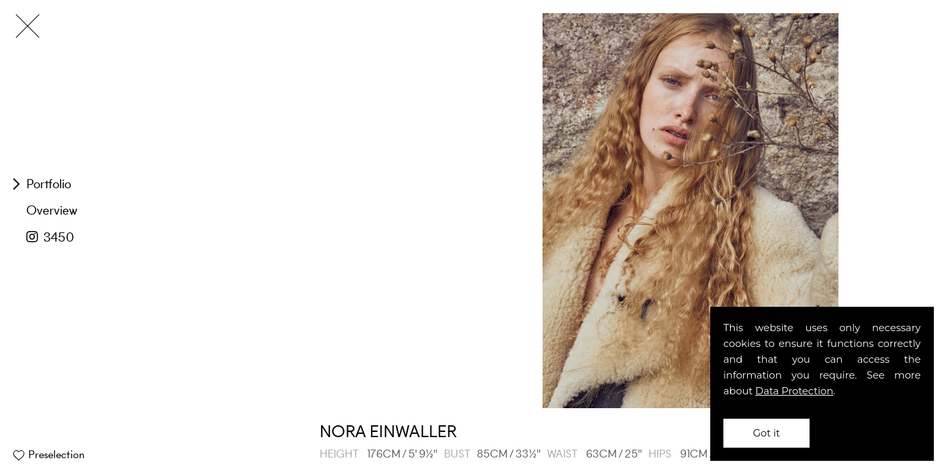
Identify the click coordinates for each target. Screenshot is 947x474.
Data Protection (795, 390)
